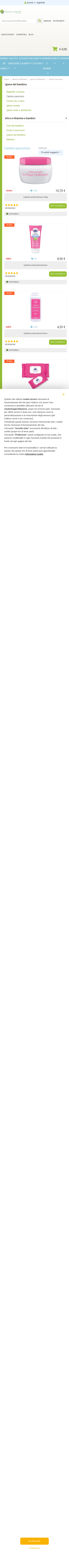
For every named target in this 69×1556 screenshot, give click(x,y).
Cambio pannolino (15, 96)
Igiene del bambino (16, 135)
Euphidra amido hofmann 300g (36, 197)
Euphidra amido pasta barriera (35, 265)
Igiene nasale (13, 105)
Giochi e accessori (15, 130)
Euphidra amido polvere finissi (35, 333)
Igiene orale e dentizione (18, 110)
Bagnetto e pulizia (15, 91)
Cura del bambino (15, 125)
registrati (40, 2)
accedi (30, 2)
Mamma (10, 139)
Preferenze (34, 1548)
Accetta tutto (34, 1541)
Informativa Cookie (34, 454)
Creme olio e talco (15, 101)
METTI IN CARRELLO (57, 206)
